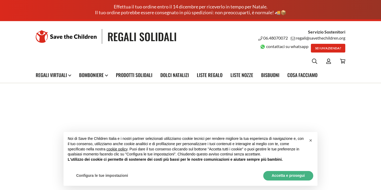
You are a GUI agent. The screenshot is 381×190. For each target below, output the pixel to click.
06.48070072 (273, 37)
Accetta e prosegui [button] (288, 175)
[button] (310, 140)
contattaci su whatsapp (284, 46)
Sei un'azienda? (328, 48)
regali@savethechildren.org (318, 37)
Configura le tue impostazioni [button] (102, 175)
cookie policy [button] (116, 149)
